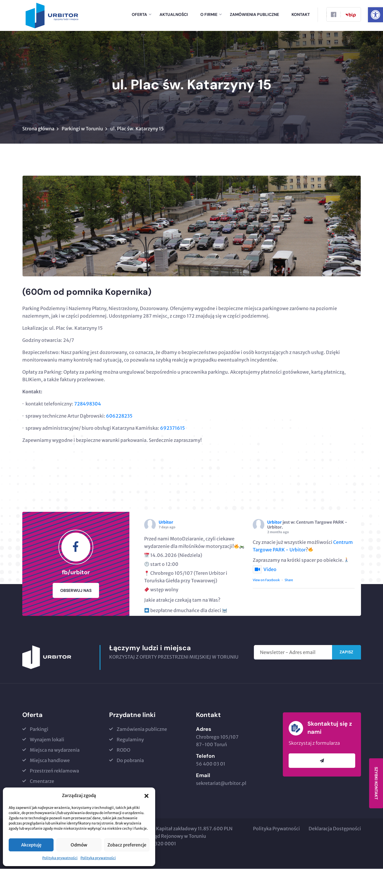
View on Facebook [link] (266, 580)
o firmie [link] (208, 14)
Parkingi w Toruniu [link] (82, 129)
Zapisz (346, 652)
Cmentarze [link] (42, 781)
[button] (146, 795)
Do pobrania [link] (130, 761)
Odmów (79, 845)
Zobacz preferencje (126, 845)
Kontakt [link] (301, 14)
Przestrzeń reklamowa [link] (54, 771)
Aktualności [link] (174, 14)
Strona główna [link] (38, 129)
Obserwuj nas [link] (75, 590)
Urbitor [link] (166, 522)
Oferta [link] (139, 14)
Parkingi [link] (39, 729)
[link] (375, 14)
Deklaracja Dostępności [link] (335, 829)
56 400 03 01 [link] (210, 764)
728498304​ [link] (87, 404)
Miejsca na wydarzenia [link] (55, 750)
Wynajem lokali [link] (47, 740)
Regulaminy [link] (130, 740)
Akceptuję (31, 845)
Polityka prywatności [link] (60, 858)
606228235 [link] (119, 416)
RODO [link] (123, 750)
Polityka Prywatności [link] (276, 829)
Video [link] (264, 569)
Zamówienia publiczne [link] (254, 14)
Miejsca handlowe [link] (50, 761)
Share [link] (289, 580)
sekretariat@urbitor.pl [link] (221, 783)
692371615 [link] (172, 428)
